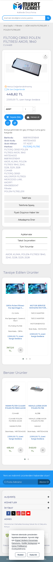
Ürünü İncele (20, 350)
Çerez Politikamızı (19, 546)
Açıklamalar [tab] (26, 234)
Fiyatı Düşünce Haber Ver (26, 212)
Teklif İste (26, 198)
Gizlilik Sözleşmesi (29, 543)
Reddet (20, 555)
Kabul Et (33, 555)
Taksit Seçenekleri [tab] (26, 240)
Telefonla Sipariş (26, 205)
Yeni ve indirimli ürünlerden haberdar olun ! (26, 475)
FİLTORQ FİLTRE (31, 146)
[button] (23, 358)
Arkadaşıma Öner (26, 220)
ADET (8, 109)
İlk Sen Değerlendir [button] (14, 89)
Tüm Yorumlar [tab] (26, 246)
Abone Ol (44, 482)
